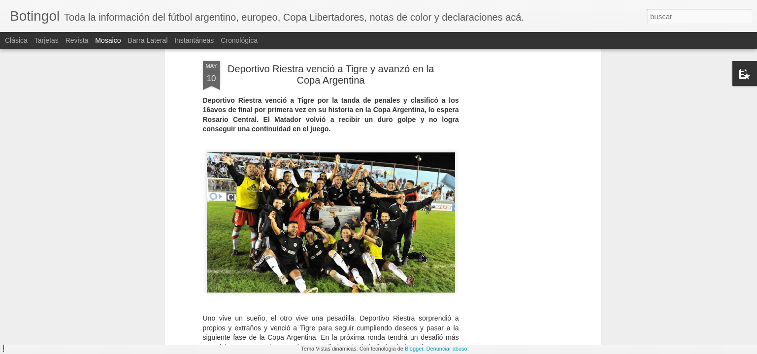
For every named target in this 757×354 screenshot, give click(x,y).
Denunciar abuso (446, 349)
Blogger (414, 349)
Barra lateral (147, 40)
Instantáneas (194, 40)
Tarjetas (46, 40)
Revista (77, 40)
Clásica (16, 40)
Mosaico (108, 40)
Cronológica (239, 40)
